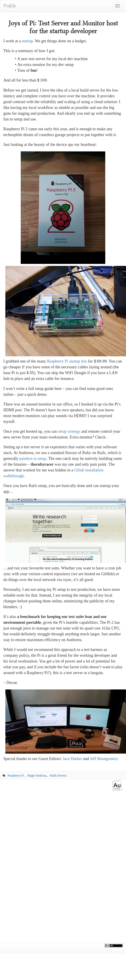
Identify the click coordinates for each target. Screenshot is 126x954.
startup (27, 41)
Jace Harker (72, 758)
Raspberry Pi (16, 775)
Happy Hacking (36, 775)
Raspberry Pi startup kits (67, 361)
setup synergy (69, 431)
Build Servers (58, 775)
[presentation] (42, 80)
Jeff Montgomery (104, 758)
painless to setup (32, 458)
